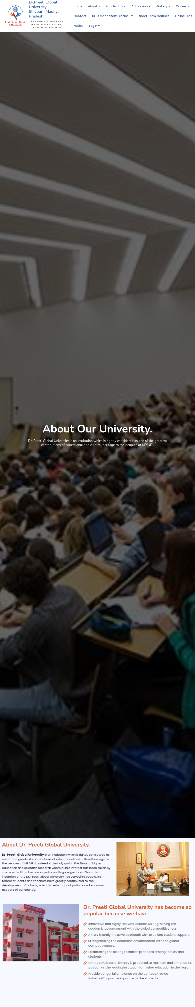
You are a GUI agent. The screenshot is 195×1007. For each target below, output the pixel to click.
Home (78, 6)
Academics (116, 6)
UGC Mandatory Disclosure (113, 16)
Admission (141, 6)
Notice (78, 26)
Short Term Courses (154, 16)
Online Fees (183, 16)
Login (94, 26)
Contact (80, 16)
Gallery (163, 6)
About (94, 6)
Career (182, 6)
